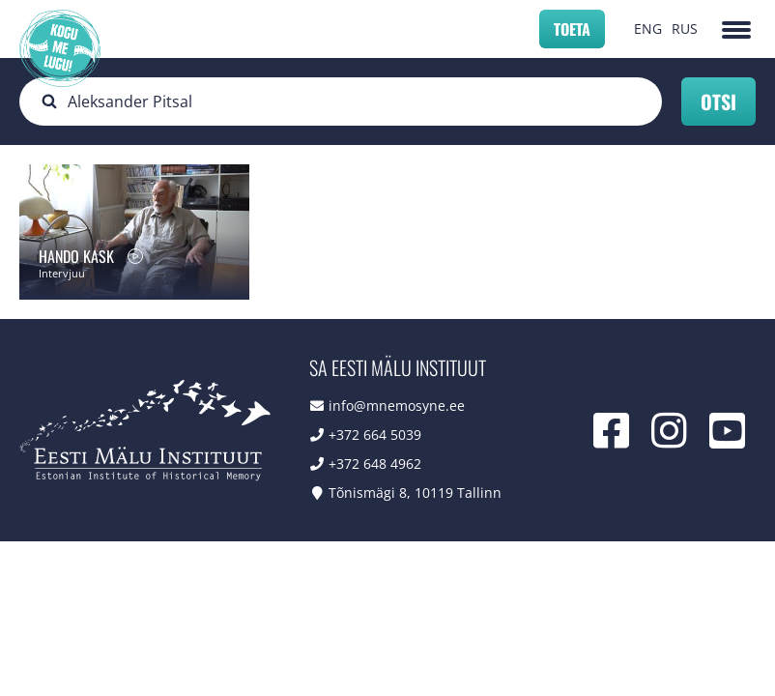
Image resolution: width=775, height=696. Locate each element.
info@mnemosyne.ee (397, 405)
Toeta (572, 29)
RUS (685, 28)
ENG (648, 28)
